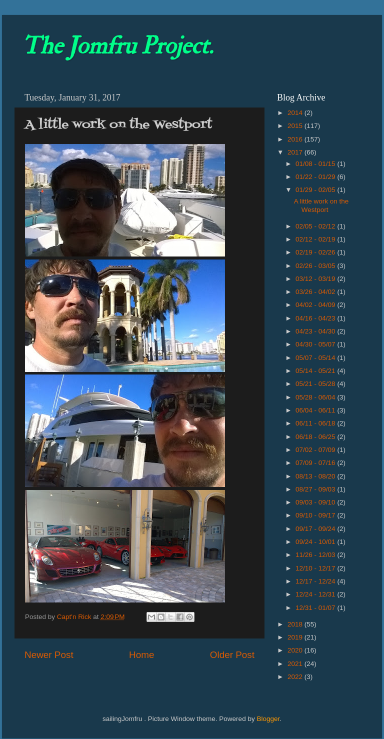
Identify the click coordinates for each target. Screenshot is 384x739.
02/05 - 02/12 (316, 226)
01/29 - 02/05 (316, 190)
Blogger (268, 718)
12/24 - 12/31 (316, 594)
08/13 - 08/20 (316, 476)
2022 (296, 676)
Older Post (232, 655)
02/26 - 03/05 (316, 266)
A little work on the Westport (321, 205)
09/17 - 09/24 (316, 528)
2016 (296, 139)
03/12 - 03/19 (316, 278)
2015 (296, 126)
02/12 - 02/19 (316, 239)
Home (141, 655)
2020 (296, 650)
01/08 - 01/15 (316, 164)
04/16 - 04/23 (316, 318)
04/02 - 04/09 (316, 304)
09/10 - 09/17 (316, 515)
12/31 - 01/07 (316, 608)
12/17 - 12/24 (316, 581)
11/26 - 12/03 (316, 554)
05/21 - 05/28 (316, 384)
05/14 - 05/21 (316, 370)
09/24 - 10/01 (316, 542)
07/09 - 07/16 (316, 462)
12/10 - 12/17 (316, 568)
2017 (296, 152)
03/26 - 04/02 (316, 292)
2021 (296, 664)
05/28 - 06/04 (316, 397)
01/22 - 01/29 (316, 176)
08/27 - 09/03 (316, 489)
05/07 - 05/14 (316, 358)
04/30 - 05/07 (316, 344)
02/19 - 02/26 (316, 252)
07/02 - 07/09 (316, 450)
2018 (296, 624)
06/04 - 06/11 (316, 410)
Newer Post (49, 655)
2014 (296, 112)
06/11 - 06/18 (316, 423)
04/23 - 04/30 (316, 331)
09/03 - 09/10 (316, 502)
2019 (296, 637)
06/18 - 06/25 (316, 436)
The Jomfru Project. (117, 46)
